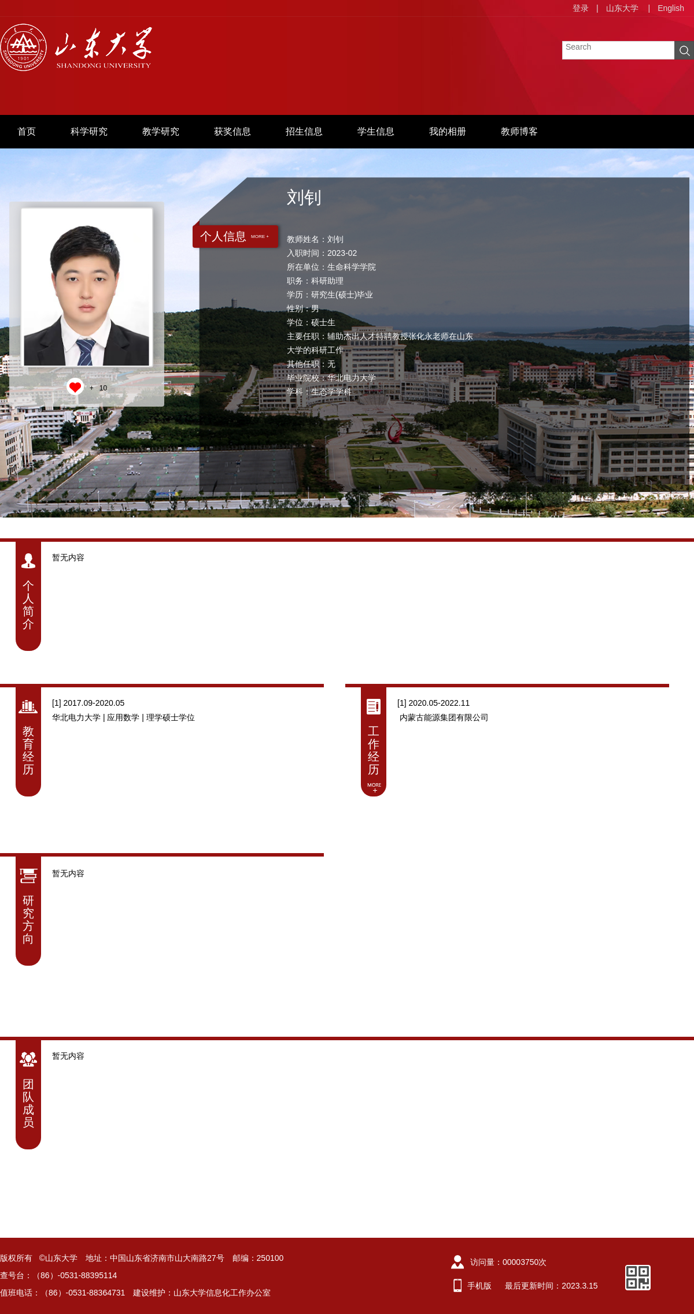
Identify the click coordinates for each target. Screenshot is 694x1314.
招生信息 (304, 131)
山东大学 (622, 8)
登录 (581, 8)
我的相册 (447, 131)
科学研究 (89, 131)
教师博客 (519, 131)
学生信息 (375, 131)
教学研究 (160, 131)
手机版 (479, 1285)
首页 (26, 131)
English (671, 8)
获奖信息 (232, 131)
